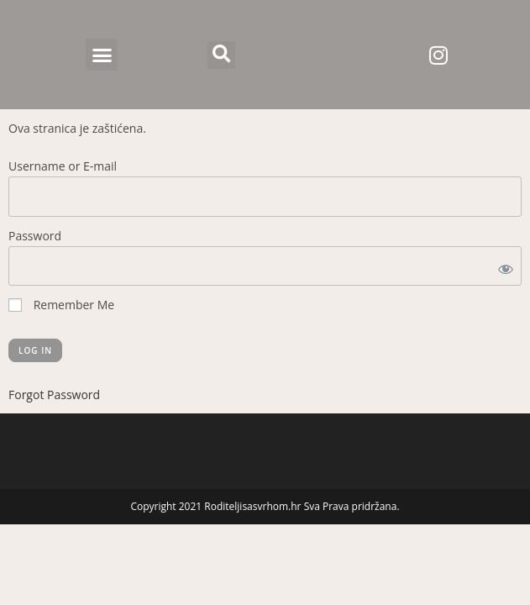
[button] (102, 55)
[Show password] (502, 266)
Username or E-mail (62, 166)
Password (34, 236)
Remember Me (61, 305)
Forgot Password (54, 394)
